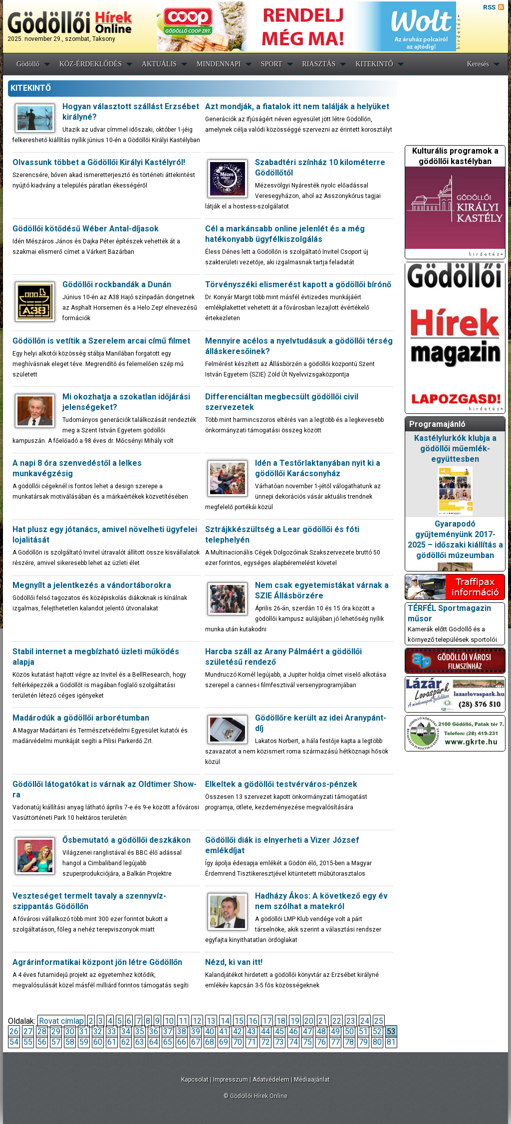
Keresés (478, 64)
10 (169, 1021)
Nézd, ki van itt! (233, 962)
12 (197, 1021)
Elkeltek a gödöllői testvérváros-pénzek (281, 784)
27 (27, 1031)
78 (349, 1042)
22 (336, 1021)
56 (41, 1042)
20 (308, 1021)
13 (211, 1021)
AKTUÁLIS (159, 64)
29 (55, 1031)
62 (125, 1042)
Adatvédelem (271, 1079)
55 (27, 1042)
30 (69, 1031)
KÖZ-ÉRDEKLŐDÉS (90, 64)
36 (153, 1031)
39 (195, 1031)
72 (265, 1042)
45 (279, 1031)
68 (209, 1042)
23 (350, 1021)
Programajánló (437, 424)
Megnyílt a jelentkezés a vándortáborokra (91, 585)
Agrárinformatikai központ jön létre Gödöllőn (97, 962)
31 (83, 1031)
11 (183, 1021)
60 (97, 1042)
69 (223, 1042)
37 (167, 1031)
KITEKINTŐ (374, 64)
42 (237, 1031)
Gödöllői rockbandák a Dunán (116, 284)
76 (321, 1042)
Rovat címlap (61, 1021)
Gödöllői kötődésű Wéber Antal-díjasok (85, 228)
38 (181, 1031)
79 (363, 1042)
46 (293, 1031)
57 (55, 1042)
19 (294, 1021)
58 (69, 1042)
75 (307, 1042)
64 (153, 1042)
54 (13, 1042)
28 (41, 1031)
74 (293, 1042)
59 (83, 1042)
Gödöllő (27, 64)
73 (279, 1042)
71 (251, 1042)
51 (363, 1031)
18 (280, 1021)
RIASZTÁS (319, 64)
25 (378, 1021)
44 (265, 1031)
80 (377, 1042)
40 (209, 1031)
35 (139, 1031)
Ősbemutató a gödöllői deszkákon (126, 840)
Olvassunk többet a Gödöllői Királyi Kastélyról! (98, 162)
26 (13, 1031)
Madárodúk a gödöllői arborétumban (80, 718)
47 (307, 1031)
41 (223, 1031)
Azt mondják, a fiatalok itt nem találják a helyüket (297, 106)
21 (322, 1021)
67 (195, 1042)
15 (239, 1021)
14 (225, 1021)
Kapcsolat (195, 1079)
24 (364, 1021)
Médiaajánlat (312, 1079)
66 (181, 1042)
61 (111, 1042)
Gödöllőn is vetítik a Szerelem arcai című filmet (101, 341)
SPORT (271, 64)
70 (237, 1042)
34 (125, 1031)
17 (266, 1021)
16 (253, 1021)
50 (349, 1031)
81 (391, 1042)
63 (139, 1042)
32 (97, 1031)
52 (377, 1031)
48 (321, 1031)
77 (335, 1042)
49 (335, 1031)
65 (167, 1042)
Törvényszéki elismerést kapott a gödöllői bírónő (298, 284)
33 (111, 1031)
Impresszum (230, 1079)
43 (251, 1031)
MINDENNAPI (219, 64)
